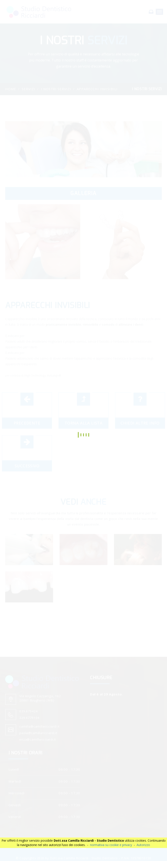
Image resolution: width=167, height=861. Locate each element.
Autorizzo (143, 845)
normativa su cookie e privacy (111, 845)
